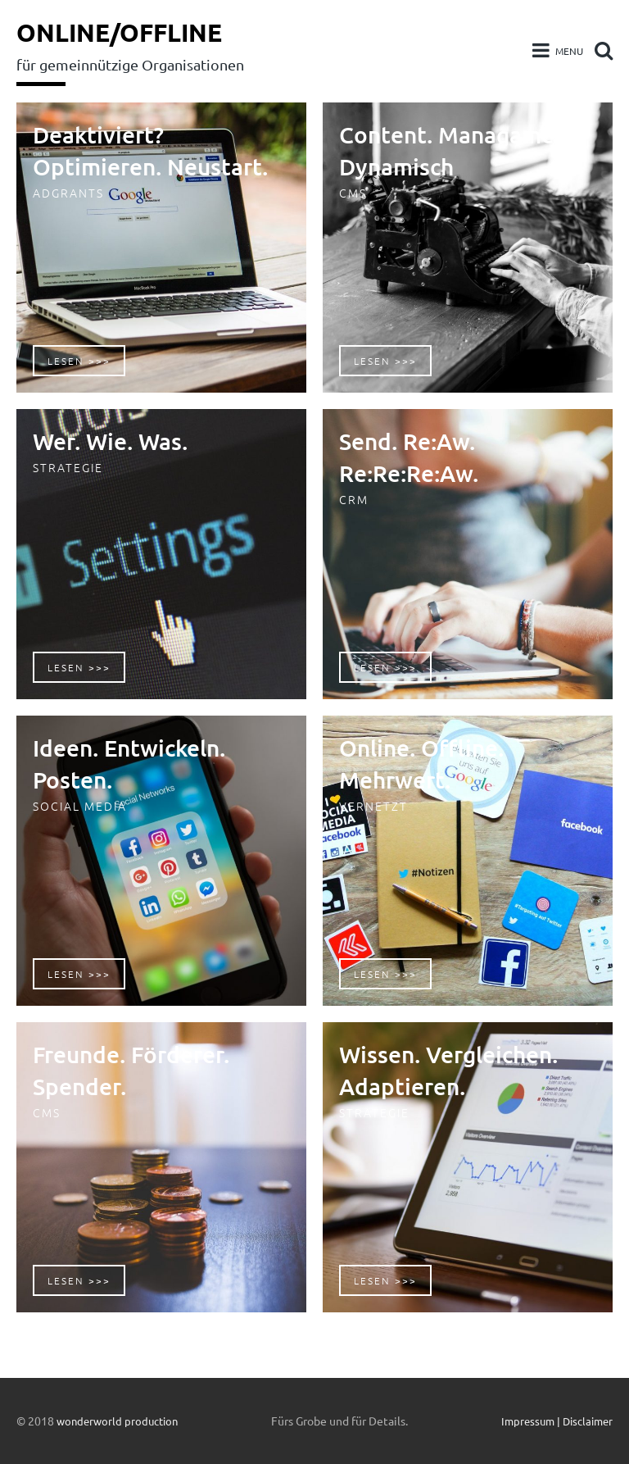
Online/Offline (124, 32)
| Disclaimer (582, 1420)
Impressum (521, 1420)
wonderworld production (121, 1420)
